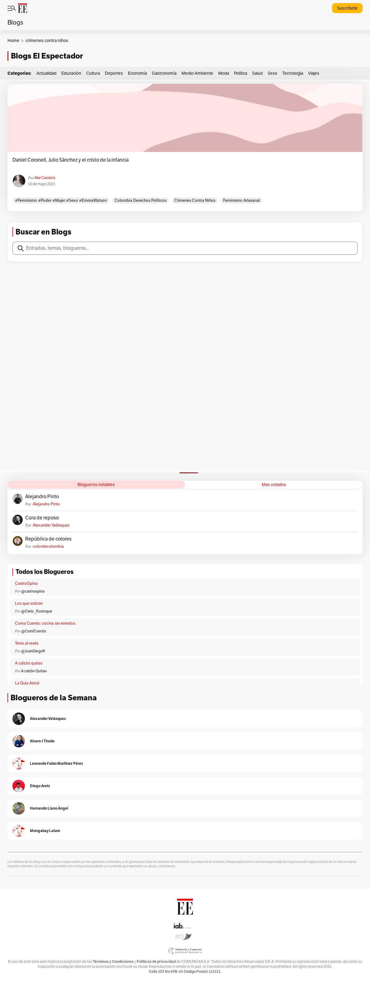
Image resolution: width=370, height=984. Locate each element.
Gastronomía (164, 73)
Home (13, 40)
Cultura (93, 73)
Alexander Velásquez (51, 525)
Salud (257, 73)
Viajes (313, 73)
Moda (223, 73)
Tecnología (292, 73)
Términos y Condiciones (113, 961)
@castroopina (32, 591)
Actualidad (46, 73)
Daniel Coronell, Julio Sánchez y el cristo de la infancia (70, 160)
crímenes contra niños (194, 200)
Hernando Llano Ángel (49, 808)
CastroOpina (26, 583)
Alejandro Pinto (42, 497)
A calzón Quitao (34, 671)
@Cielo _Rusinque (36, 611)
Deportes (114, 73)
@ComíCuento (33, 631)
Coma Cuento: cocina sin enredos (45, 623)
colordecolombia (48, 546)
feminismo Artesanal (241, 200)
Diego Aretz (40, 785)
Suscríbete (347, 8)
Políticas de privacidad (156, 961)
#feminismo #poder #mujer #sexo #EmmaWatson (61, 200)
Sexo (272, 73)
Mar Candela (45, 178)
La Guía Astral (27, 683)
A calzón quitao (29, 663)
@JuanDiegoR (33, 651)
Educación (71, 73)
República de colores (48, 539)
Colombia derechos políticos (140, 200)
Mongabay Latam (45, 830)
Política (240, 73)
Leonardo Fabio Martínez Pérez (56, 763)
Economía (137, 73)
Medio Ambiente (197, 73)
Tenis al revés (26, 643)
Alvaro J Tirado (42, 741)
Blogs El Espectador (47, 56)
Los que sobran (29, 603)
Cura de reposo (42, 518)
